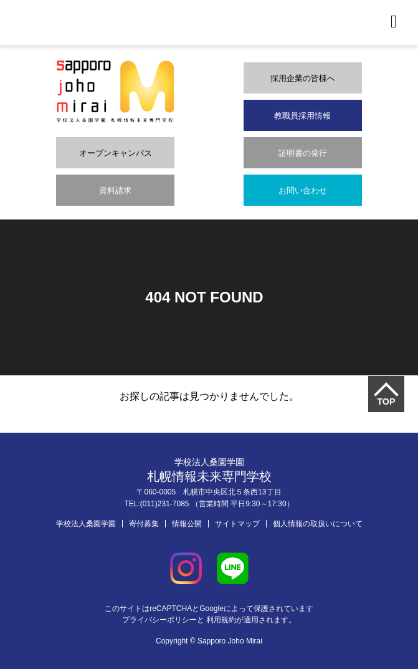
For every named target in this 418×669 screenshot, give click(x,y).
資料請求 (115, 190)
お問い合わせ (302, 190)
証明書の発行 (302, 153)
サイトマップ (237, 523)
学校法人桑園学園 (86, 523)
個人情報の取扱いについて (318, 523)
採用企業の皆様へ (302, 78)
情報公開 (187, 523)
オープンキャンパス (115, 153)
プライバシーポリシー (159, 619)
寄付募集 (144, 523)
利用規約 (221, 619)
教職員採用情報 (302, 115)
